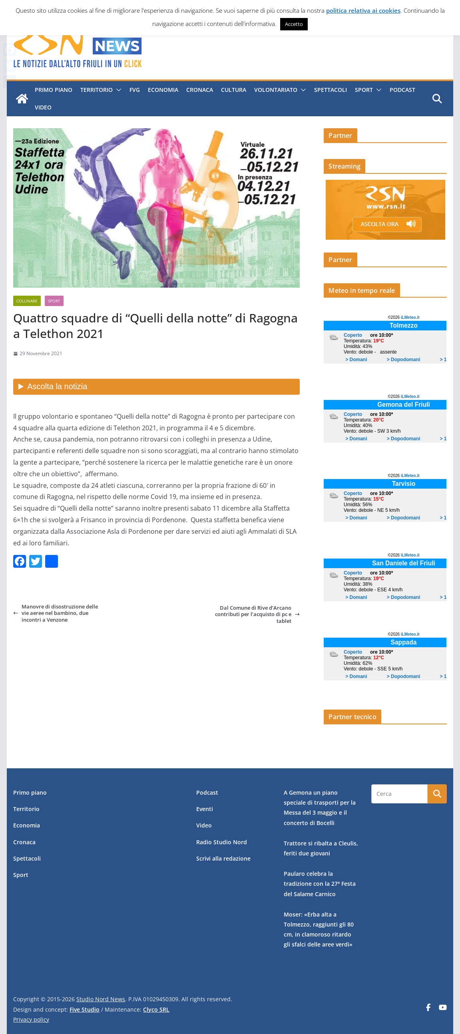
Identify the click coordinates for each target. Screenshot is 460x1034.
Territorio (96, 89)
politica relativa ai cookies (363, 10)
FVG (134, 89)
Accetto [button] (294, 24)
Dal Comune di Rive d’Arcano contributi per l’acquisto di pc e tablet (257, 614)
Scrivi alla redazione (223, 858)
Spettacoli (330, 89)
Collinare (27, 301)
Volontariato (275, 89)
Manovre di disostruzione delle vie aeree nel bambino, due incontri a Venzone (55, 613)
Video (43, 107)
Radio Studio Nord (221, 842)
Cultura (233, 89)
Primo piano (53, 89)
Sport (364, 89)
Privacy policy (31, 1019)
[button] (117, 89)
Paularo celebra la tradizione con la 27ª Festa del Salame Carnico (320, 883)
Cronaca (199, 89)
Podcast (402, 89)
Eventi (204, 809)
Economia (163, 89)
